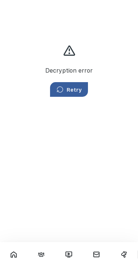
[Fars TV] (69, 254)
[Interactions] (41, 254)
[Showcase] (14, 254)
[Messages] (96, 254)
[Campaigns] (124, 254)
